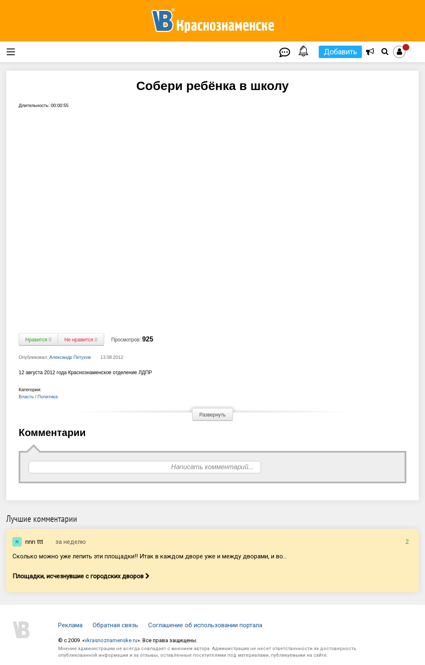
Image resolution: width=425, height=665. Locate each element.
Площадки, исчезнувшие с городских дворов (81, 576)
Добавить (340, 51)
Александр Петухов (70, 357)
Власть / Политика (38, 396)
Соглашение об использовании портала (205, 625)
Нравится (38, 340)
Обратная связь (115, 625)
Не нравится (81, 340)
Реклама (70, 625)
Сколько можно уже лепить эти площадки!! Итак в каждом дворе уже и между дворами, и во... (149, 556)
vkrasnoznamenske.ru (111, 640)
